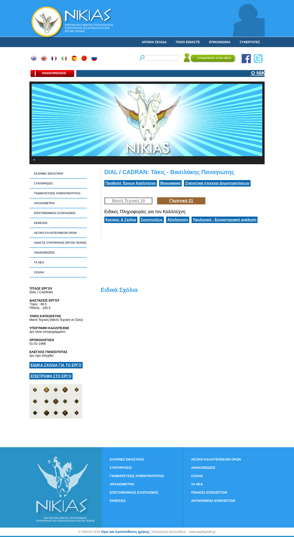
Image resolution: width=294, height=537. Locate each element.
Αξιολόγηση (177, 220)
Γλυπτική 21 (181, 200)
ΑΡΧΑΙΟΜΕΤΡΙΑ (44, 203)
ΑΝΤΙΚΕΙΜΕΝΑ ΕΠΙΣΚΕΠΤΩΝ (213, 501)
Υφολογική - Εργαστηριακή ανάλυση (224, 220)
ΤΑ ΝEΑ (39, 262)
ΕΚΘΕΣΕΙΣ (41, 223)
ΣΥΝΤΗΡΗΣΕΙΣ (43, 183)
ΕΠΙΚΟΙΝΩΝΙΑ (219, 42)
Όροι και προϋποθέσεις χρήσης (125, 532)
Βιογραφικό (170, 183)
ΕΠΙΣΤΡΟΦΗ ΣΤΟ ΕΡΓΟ (51, 376)
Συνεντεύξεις (152, 220)
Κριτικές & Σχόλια (120, 220)
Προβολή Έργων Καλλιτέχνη (130, 183)
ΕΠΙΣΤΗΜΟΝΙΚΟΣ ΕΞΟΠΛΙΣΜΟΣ (55, 213)
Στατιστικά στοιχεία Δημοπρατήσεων (217, 183)
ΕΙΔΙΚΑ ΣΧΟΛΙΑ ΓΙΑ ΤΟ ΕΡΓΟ (56, 365)
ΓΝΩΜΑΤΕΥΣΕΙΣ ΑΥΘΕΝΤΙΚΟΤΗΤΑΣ (57, 193)
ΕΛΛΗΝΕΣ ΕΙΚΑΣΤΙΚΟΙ (48, 173)
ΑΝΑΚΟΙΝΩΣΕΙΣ (44, 252)
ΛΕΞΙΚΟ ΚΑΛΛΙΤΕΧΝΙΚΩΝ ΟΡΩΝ (55, 233)
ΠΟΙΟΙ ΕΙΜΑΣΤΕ (188, 42)
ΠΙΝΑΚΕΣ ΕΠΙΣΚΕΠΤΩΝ (209, 492)
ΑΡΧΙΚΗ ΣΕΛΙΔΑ (154, 42)
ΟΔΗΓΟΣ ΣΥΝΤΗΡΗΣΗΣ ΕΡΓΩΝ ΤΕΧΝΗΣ (60, 242)
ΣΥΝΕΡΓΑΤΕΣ (250, 42)
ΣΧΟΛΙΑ (39, 272)
